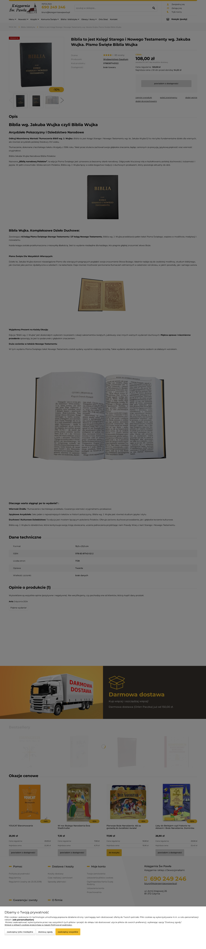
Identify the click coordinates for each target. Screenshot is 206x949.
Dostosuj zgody (45, 932)
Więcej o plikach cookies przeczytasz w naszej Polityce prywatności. (38, 925)
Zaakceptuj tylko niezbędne (20, 932)
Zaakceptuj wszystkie (68, 932)
